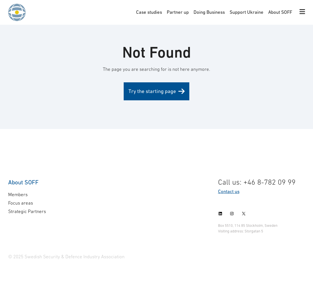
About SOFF (280, 12)
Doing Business (209, 12)
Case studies (149, 12)
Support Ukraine (246, 12)
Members (18, 194)
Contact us (228, 191)
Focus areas (20, 203)
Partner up (178, 12)
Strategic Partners (27, 211)
